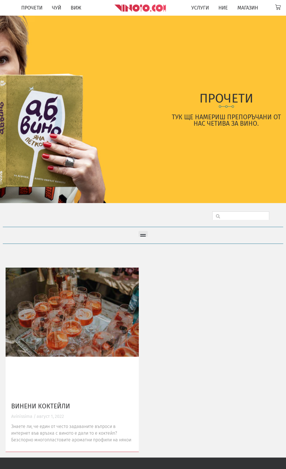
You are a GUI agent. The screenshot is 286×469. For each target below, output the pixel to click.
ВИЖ (76, 8)
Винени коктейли (40, 406)
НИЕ (223, 8)
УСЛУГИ (200, 8)
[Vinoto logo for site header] (141, 8)
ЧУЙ (56, 8)
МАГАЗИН (247, 8)
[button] (143, 235)
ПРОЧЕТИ (31, 8)
